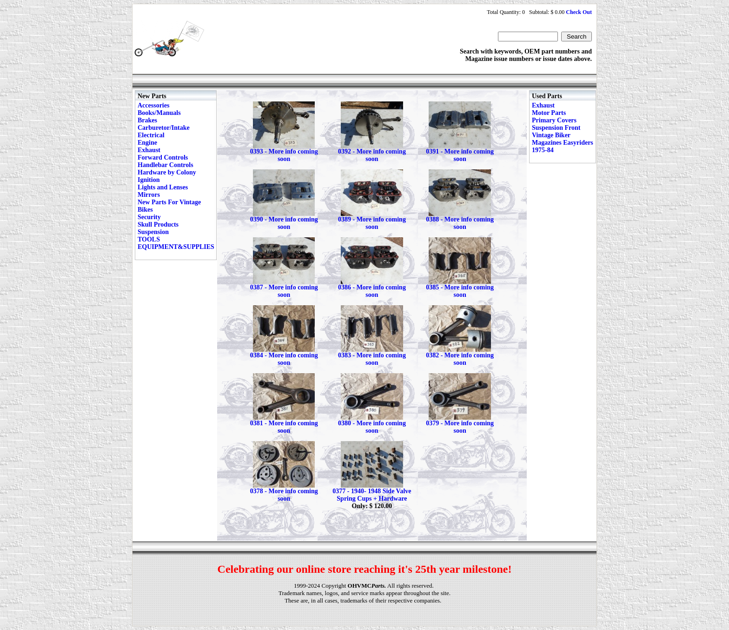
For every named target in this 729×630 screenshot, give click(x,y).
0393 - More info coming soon (284, 155)
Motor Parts (549, 112)
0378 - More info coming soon (284, 495)
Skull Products (158, 224)
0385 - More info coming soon (460, 291)
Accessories (153, 105)
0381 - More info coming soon (284, 427)
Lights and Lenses (163, 187)
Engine (147, 142)
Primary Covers (554, 120)
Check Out (579, 12)
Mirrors (149, 194)
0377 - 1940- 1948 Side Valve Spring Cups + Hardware (371, 495)
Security (149, 217)
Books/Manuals (159, 112)
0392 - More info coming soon (372, 155)
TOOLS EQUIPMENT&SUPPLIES (176, 243)
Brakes (147, 120)
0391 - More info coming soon (460, 155)
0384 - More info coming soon (284, 359)
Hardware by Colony (167, 172)
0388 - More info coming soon (460, 223)
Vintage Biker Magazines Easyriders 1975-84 (562, 143)
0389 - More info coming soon (372, 223)
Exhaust (149, 150)
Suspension (153, 231)
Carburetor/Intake (164, 127)
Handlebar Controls (165, 164)
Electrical (151, 135)
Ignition (148, 179)
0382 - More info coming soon (460, 359)
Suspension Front (556, 127)
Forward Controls (163, 157)
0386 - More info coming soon (372, 291)
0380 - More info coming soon (372, 427)
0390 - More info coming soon (284, 223)
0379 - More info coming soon (460, 427)
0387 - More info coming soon (284, 291)
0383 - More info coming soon (372, 359)
